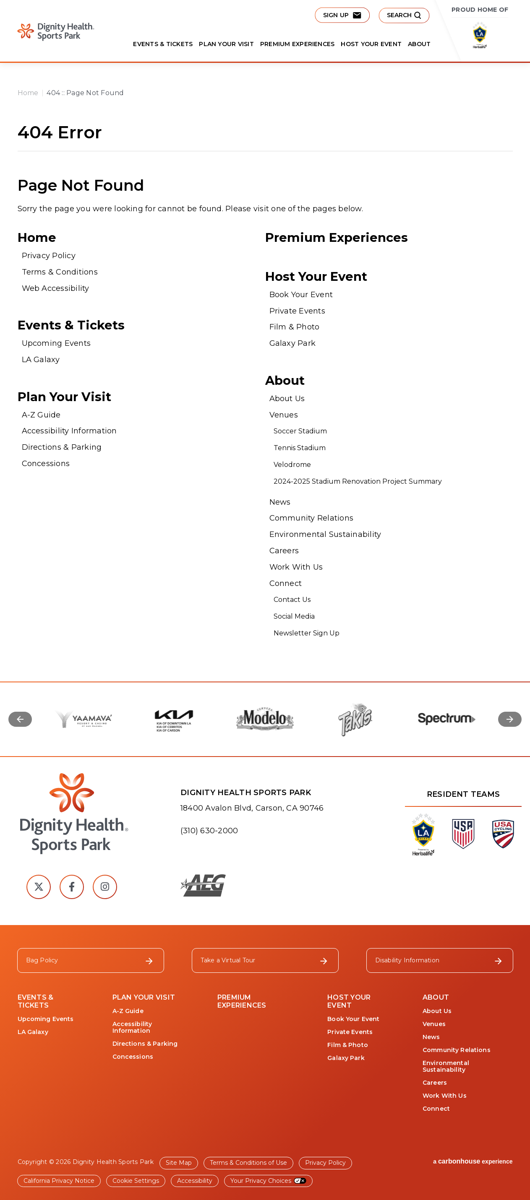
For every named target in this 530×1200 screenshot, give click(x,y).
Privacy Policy (49, 255)
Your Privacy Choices (260, 1180)
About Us (287, 398)
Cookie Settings (135, 1180)
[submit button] (404, 15)
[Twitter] (38, 887)
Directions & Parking (62, 447)
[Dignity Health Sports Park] (71, 814)
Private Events (297, 311)
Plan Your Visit (226, 44)
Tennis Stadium (300, 448)
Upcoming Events (56, 343)
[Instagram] (105, 887)
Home (28, 93)
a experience (472, 1161)
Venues (283, 415)
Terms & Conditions (60, 272)
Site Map (179, 1162)
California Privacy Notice (58, 1180)
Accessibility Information (69, 430)
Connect (285, 583)
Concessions (46, 463)
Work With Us (296, 567)
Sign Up (342, 15)
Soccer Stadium (300, 431)
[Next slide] (510, 719)
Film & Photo (294, 327)
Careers (284, 550)
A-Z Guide (41, 415)
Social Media (294, 616)
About (419, 44)
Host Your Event (371, 44)
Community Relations (311, 518)
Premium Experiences (297, 44)
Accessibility (194, 1180)
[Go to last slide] (20, 719)
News (280, 502)
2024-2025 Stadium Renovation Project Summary (359, 481)
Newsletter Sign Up (306, 633)
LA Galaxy (41, 359)
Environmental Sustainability (325, 534)
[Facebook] (71, 887)
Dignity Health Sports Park (51, 32)
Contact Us (292, 600)
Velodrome (292, 465)
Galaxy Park (292, 343)
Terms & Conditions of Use (248, 1162)
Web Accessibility (55, 288)
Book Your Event (301, 294)
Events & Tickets (163, 44)
